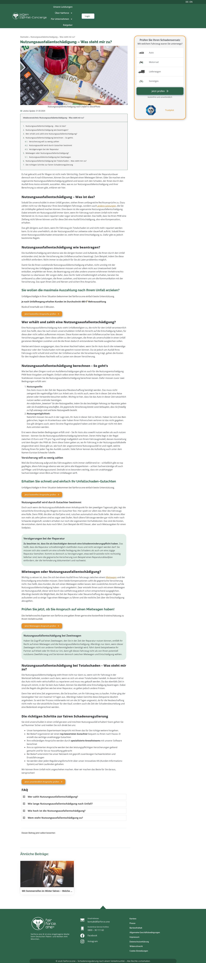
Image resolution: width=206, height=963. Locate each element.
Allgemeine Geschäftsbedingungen (145, 932)
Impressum (134, 937)
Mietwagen (111, 577)
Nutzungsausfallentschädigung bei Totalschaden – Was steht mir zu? (56, 161)
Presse (132, 923)
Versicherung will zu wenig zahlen (44, 141)
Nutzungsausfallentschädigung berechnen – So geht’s (49, 137)
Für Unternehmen (62, 19)
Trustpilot (169, 110)
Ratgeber (68, 25)
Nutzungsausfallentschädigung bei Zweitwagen (50, 157)
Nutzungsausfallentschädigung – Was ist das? (46, 126)
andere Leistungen (106, 205)
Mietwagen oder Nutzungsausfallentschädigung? (47, 153)
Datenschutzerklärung (139, 942)
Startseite (24, 37)
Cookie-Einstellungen (139, 951)
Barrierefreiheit (136, 928)
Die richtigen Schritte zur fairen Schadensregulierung (49, 164)
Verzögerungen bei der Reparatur (44, 149)
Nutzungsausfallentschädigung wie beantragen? (47, 130)
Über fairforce (64, 13)
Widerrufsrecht (136, 946)
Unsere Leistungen (63, 7)
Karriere (133, 919)
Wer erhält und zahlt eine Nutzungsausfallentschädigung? (51, 134)
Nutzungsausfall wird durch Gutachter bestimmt (50, 145)
